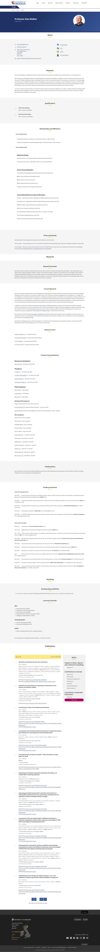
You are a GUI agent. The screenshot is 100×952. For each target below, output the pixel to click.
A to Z (13, 936)
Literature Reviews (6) (72, 686)
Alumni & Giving (59, 3)
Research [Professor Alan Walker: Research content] (50, 257)
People (14, 7)
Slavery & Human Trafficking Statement (59, 947)
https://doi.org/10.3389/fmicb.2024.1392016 (36, 785)
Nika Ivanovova (18, 455)
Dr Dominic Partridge (20, 382)
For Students (78, 919)
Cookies (48, 947)
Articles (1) (69, 697)
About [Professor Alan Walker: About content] (50, 35)
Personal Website (64, 55)
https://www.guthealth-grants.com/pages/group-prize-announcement (34, 248)
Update (84, 912)
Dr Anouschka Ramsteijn (20, 337)
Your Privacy (38, 947)
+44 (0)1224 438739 (21, 47)
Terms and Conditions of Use (28, 947)
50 (36, 903)
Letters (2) (69, 683)
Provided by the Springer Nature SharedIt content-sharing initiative (39, 681)
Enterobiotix (36, 473)
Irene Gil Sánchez (19, 410)
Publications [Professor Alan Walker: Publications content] (50, 646)
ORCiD (61, 51)
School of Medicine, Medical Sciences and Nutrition (29, 58)
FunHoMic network (34, 309)
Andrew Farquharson (19, 334)
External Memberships (21, 147)
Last (45, 899)
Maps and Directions (16, 937)
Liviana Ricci (17, 393)
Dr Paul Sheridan (18, 379)
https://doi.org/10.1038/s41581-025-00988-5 (36, 680)
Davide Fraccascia (19, 445)
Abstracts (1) (70, 674)
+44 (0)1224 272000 (18, 931)
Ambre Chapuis (18, 452)
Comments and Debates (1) (73, 679)
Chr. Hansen (26, 473)
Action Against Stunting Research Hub (40, 314)
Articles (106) (70, 676)
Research (51, 3)
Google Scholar (63, 45)
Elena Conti (17, 390)
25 (34, 903)
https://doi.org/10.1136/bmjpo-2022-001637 (36, 836)
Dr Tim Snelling (18, 341)
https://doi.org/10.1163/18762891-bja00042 (36, 745)
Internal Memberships (21, 134)
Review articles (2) (71, 688)
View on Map (20, 55)
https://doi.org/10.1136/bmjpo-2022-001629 (36, 809)
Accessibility (43, 947)
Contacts (13, 934)
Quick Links (76, 3)
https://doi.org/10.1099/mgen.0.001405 (35, 721)
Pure (61, 48)
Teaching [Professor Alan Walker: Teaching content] (50, 579)
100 (38, 903)
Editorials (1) (70, 681)
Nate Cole (17, 397)
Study (38, 3)
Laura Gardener (18, 435)
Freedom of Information (72, 947)
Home (13, 10)
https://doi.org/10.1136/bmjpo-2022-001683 (36, 866)
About (44, 3)
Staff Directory (14, 939)
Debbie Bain (17, 442)
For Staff (85, 919)
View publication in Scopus (29, 727)
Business (68, 3)
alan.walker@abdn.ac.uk (22, 44)
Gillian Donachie (18, 364)
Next (41, 899)
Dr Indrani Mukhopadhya (20, 375)
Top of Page (84, 944)
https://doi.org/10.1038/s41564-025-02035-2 (36, 703)
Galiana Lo (17, 448)
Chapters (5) (70, 667)
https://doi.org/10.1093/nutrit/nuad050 (35, 890)
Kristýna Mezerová (19, 407)
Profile (22, 10)
